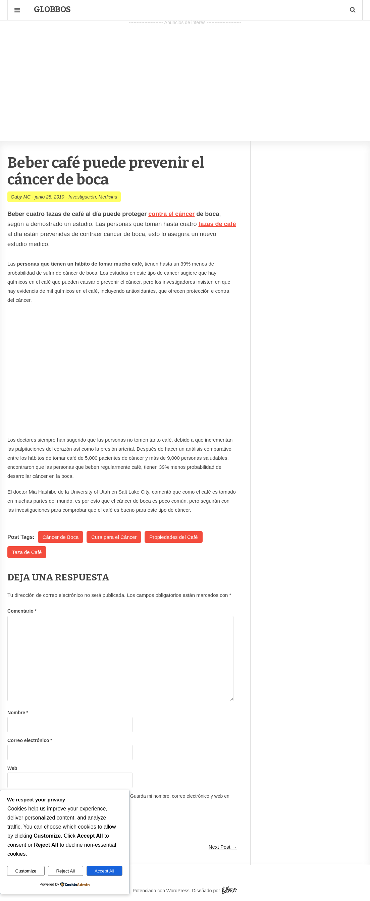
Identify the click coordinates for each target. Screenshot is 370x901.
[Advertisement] (185, 74)
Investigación (82, 197)
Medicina (108, 197)
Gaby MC (21, 197)
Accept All (104, 871)
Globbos (52, 9)
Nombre (17, 712)
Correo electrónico (29, 740)
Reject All (65, 871)
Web (12, 768)
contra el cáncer (171, 214)
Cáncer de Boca (61, 537)
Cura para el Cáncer (114, 537)
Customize (26, 871)
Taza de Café (27, 552)
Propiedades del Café (173, 537)
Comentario (22, 611)
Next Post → (223, 847)
